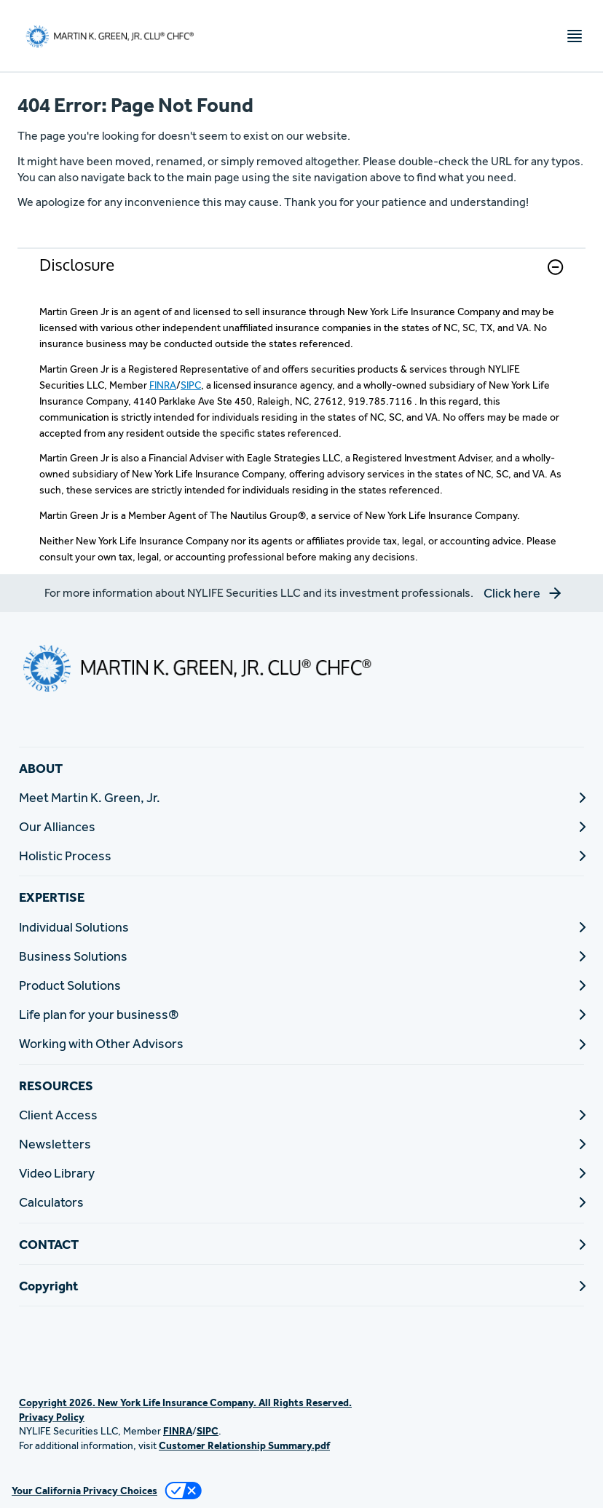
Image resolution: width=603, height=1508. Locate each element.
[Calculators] (301, 1202)
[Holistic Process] (301, 855)
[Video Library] (301, 1173)
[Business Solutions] (301, 956)
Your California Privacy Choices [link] (84, 1490)
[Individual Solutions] (301, 927)
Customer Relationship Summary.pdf (244, 1445)
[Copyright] (301, 1286)
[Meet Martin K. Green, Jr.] (301, 797)
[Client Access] (301, 1115)
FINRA (162, 385)
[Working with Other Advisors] (301, 1043)
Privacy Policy (51, 1417)
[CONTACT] (301, 1244)
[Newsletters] (301, 1144)
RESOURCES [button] (56, 1085)
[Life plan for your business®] (301, 1014)
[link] (301, 276)
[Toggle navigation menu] (574, 36)
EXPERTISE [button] (51, 897)
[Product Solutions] (301, 985)
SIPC (191, 385)
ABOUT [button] (41, 768)
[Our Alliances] (301, 826)
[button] (555, 267)
